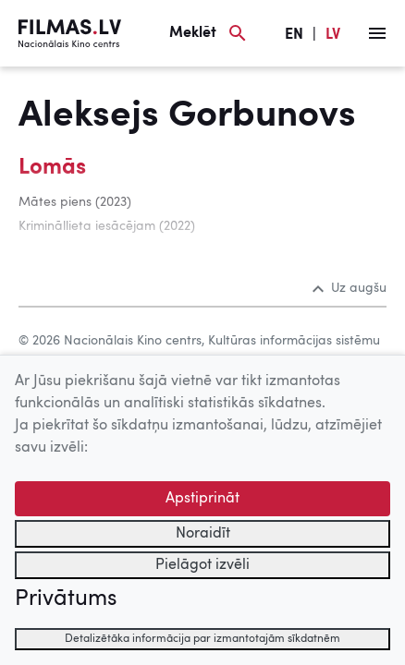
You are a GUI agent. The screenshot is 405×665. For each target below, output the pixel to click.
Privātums (66, 599)
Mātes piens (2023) (74, 202)
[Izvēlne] (377, 33)
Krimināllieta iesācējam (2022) (106, 226)
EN (294, 35)
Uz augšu (350, 288)
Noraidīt (203, 533)
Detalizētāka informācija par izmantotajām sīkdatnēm (202, 639)
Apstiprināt (202, 498)
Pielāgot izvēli (202, 565)
